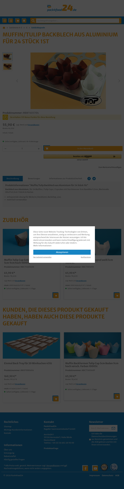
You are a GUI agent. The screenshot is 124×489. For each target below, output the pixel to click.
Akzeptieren (62, 252)
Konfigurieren (86, 257)
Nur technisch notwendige (42, 257)
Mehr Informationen (42, 245)
